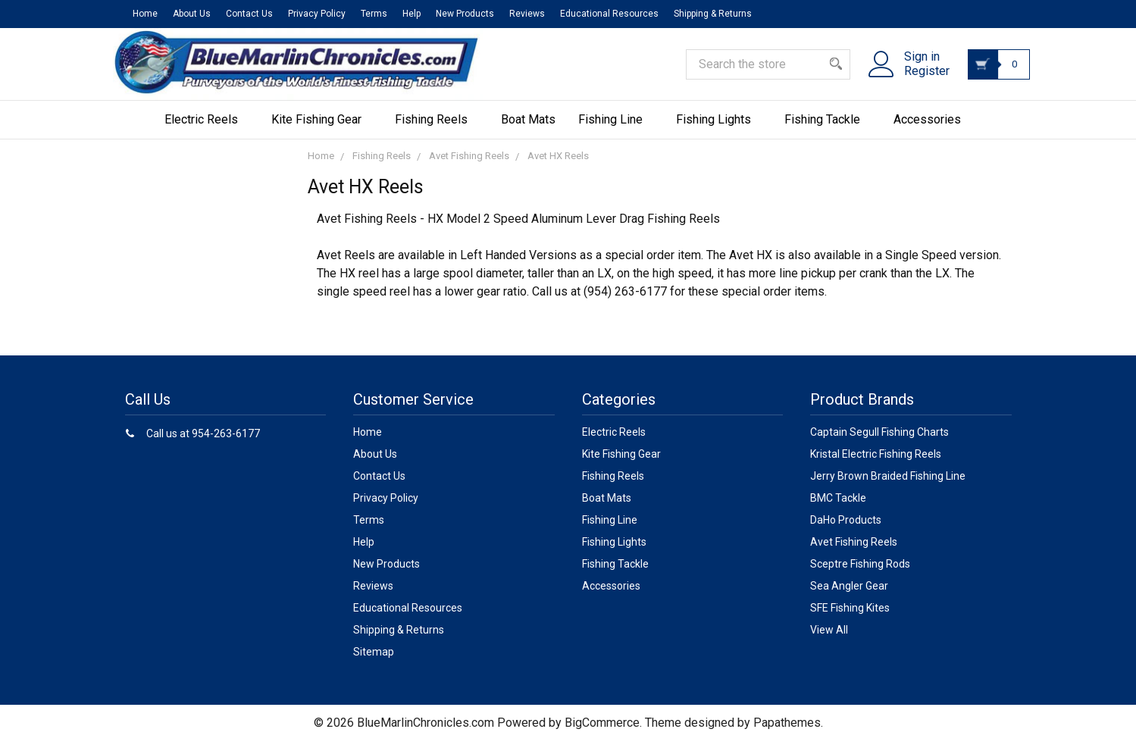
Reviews (527, 13)
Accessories (932, 129)
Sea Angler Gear (849, 595)
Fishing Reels (436, 129)
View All (829, 639)
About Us (192, 13)
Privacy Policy (317, 13)
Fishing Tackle (827, 129)
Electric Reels (206, 129)
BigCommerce (602, 732)
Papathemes (787, 732)
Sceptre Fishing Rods (860, 573)
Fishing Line (615, 129)
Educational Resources (609, 13)
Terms (374, 13)
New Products (465, 13)
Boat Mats (528, 129)
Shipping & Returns (713, 13)
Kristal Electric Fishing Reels (875, 463)
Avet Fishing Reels (853, 551)
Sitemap (373, 661)
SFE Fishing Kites (850, 617)
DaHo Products (845, 529)
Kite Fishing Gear (321, 129)
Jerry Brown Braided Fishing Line (887, 485)
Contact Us (249, 13)
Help (411, 13)
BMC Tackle (838, 507)
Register (917, 78)
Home (145, 13)
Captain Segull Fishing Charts (879, 442)
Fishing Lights (719, 129)
